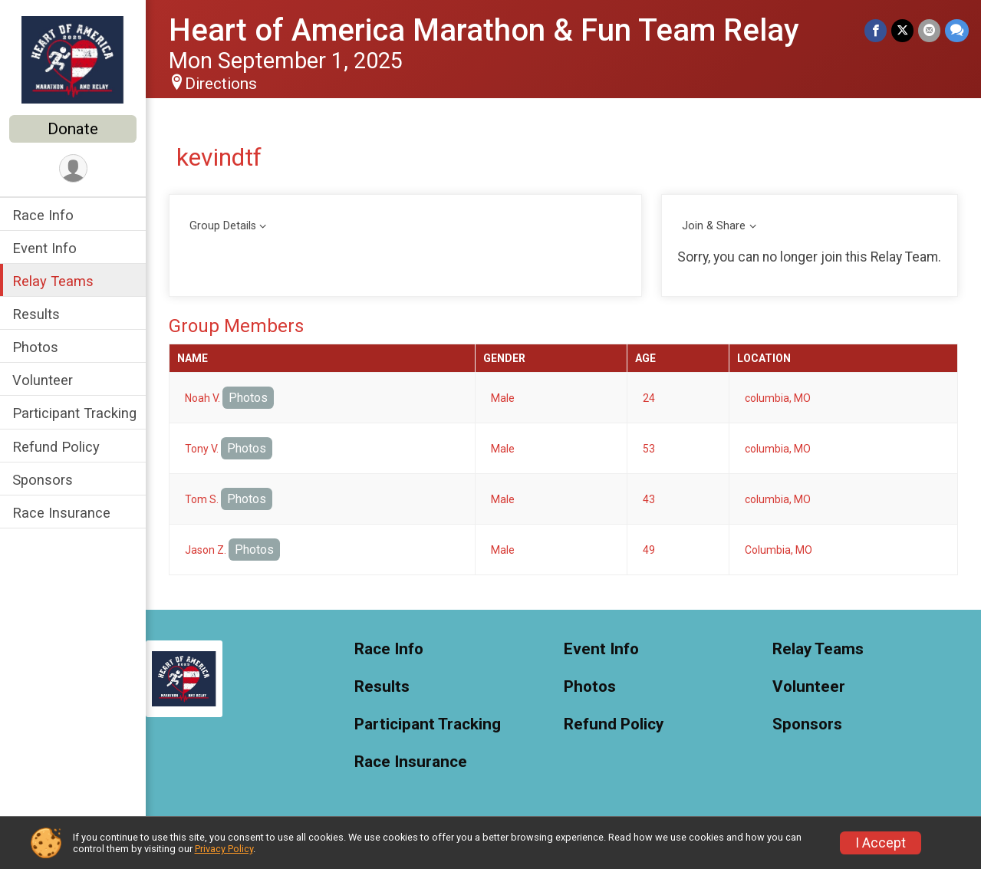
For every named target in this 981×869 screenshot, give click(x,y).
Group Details (222, 225)
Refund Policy (56, 447)
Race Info (43, 215)
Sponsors (42, 480)
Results (36, 314)
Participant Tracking (74, 413)
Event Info (44, 248)
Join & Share (714, 225)
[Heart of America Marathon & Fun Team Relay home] (72, 59)
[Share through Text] (957, 30)
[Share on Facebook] (875, 30)
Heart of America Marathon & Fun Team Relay (484, 30)
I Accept (880, 843)
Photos (35, 347)
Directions (221, 83)
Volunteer (42, 380)
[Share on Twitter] (902, 30)
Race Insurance (61, 513)
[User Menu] (73, 168)
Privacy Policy (224, 848)
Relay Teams (53, 281)
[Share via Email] (929, 30)
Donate (73, 129)
